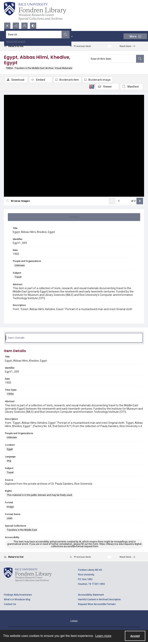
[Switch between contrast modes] (33, 26)
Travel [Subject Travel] (18, 277)
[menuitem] (74, 620)
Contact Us (10, 604)
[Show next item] (139, 201)
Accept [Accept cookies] (135, 635)
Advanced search (15, 41)
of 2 (133, 201)
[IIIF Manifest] (131, 86)
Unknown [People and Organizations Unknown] (20, 265)
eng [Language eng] (9, 461)
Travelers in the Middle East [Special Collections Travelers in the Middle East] (22, 530)
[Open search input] (7, 26)
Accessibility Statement (91, 595)
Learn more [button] (103, 635)
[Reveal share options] (16, 26)
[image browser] (18, 201)
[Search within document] (140, 59)
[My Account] (24, 26)
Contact (74, 621)
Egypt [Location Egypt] (10, 449)
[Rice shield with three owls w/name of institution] (35, 11)
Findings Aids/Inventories (18, 595)
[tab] (74, 217)
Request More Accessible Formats (97, 604)
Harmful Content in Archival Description (99, 600)
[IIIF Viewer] (107, 86)
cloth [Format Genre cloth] (9, 518)
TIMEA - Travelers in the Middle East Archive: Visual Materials (39, 68)
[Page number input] (123, 201)
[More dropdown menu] (135, 36)
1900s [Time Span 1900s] (10, 394)
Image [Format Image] (10, 507)
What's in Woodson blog (17, 600)
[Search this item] (112, 59)
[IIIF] (92, 86)
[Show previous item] (112, 201)
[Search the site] (59, 34)
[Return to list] (22, 46)
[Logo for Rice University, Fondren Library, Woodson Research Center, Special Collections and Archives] (28, 575)
